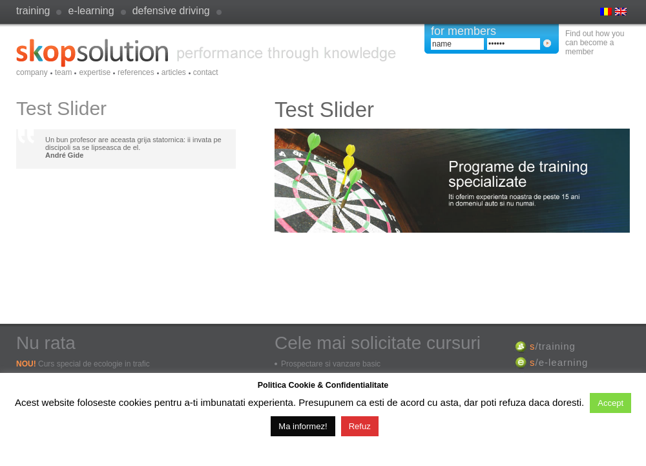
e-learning (91, 10)
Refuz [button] (360, 426)
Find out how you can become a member (594, 42)
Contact (205, 72)
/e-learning (559, 362)
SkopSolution (206, 53)
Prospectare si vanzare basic (330, 363)
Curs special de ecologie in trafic (94, 363)
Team (63, 72)
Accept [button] (610, 403)
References (136, 72)
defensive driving (171, 10)
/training (553, 346)
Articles (174, 72)
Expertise (94, 72)
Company (32, 72)
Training (33, 10)
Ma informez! (302, 426)
